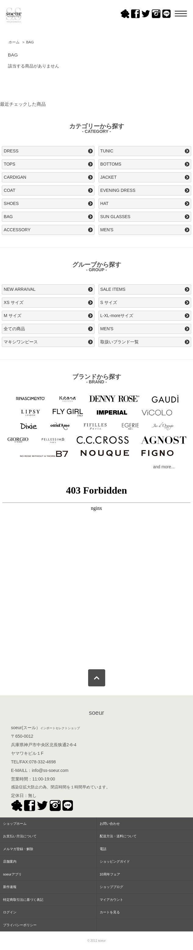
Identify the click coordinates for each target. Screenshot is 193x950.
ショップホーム (15, 823)
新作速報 (9, 887)
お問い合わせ (110, 823)
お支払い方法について (20, 836)
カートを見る (110, 912)
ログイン (9, 912)
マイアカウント (111, 899)
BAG (30, 42)
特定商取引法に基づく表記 (23, 899)
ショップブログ (111, 887)
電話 (103, 849)
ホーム (14, 42)
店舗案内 (9, 861)
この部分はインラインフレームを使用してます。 (96, 571)
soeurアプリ (12, 874)
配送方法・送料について (118, 836)
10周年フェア (110, 874)
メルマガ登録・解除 (18, 849)
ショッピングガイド (115, 861)
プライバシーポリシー (20, 925)
